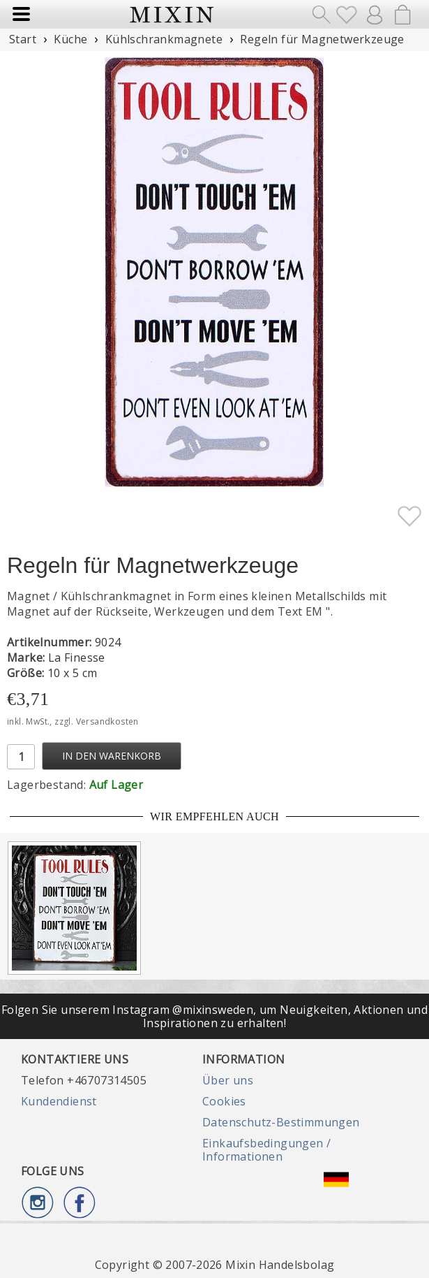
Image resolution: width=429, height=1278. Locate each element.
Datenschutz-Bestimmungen (281, 1122)
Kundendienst (59, 1101)
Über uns (227, 1080)
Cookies (224, 1101)
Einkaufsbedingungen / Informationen (266, 1149)
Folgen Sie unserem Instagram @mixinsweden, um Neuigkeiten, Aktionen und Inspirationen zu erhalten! (214, 1016)
